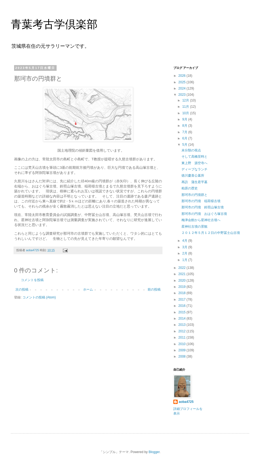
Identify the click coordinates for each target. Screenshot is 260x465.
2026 (182, 76)
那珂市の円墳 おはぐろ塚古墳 (204, 214)
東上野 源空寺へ (194, 163)
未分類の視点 (191, 150)
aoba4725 (186, 402)
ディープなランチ (194, 169)
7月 (185, 132)
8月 (185, 126)
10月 (186, 113)
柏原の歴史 (189, 188)
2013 (182, 325)
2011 (182, 337)
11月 (186, 107)
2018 (182, 293)
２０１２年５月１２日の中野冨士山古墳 (210, 233)
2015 (182, 312)
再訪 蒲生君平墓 (194, 182)
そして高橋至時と (194, 156)
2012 (182, 331)
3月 (185, 247)
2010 (182, 344)
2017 (182, 299)
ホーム (88, 289)
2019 (182, 287)
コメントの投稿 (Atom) (39, 297)
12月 (186, 100)
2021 (182, 274)
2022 (182, 268)
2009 (182, 350)
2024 (182, 88)
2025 (182, 82)
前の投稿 (154, 289)
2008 (182, 356)
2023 (182, 95)
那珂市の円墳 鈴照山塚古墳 (202, 207)
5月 (185, 144)
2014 (182, 318)
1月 (185, 260)
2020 (182, 280)
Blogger (154, 452)
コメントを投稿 (32, 280)
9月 (185, 119)
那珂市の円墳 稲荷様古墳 (200, 201)
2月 (185, 253)
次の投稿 (21, 289)
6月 (185, 138)
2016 (182, 306)
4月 (185, 241)
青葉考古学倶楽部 (54, 24)
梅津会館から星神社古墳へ (200, 220)
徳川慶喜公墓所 (192, 175)
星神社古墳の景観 (194, 226)
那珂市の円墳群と (194, 195)
